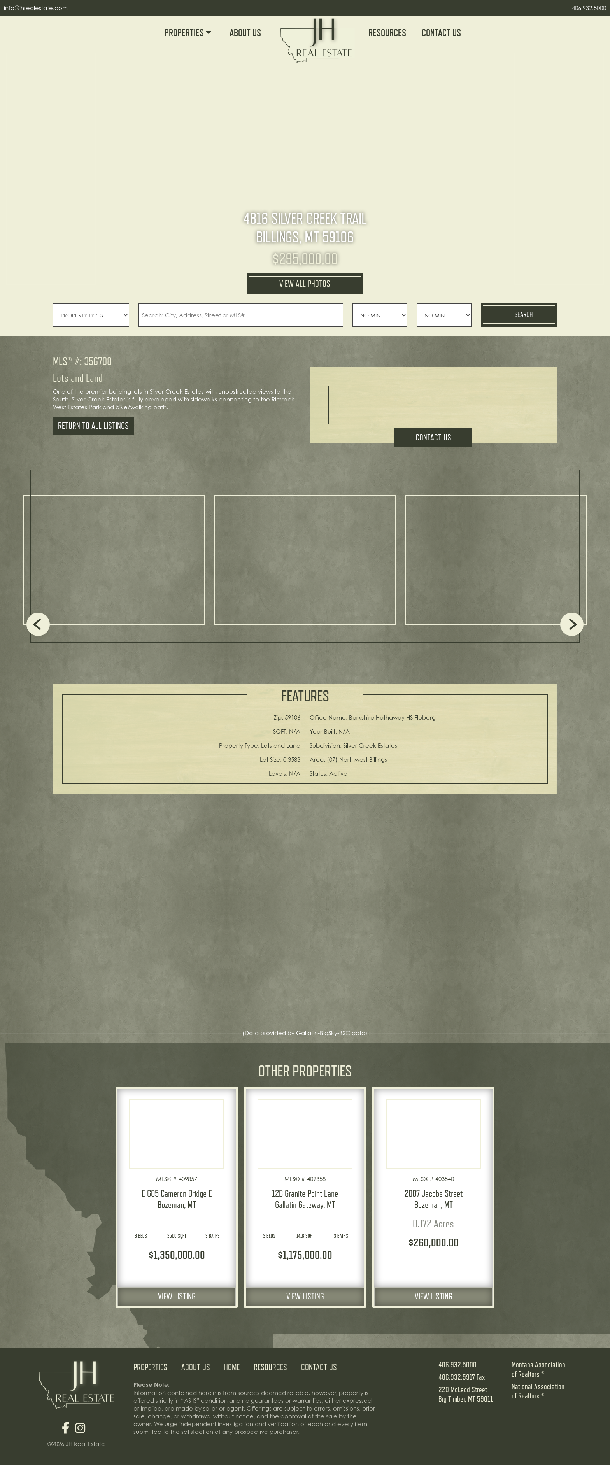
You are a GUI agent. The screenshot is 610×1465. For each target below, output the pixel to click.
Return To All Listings (93, 426)
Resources (387, 33)
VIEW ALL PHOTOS (305, 283)
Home (232, 1367)
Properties (150, 1367)
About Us (245, 33)
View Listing (177, 1296)
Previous (41, 624)
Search (519, 314)
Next (571, 624)
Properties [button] (185, 33)
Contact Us (441, 33)
